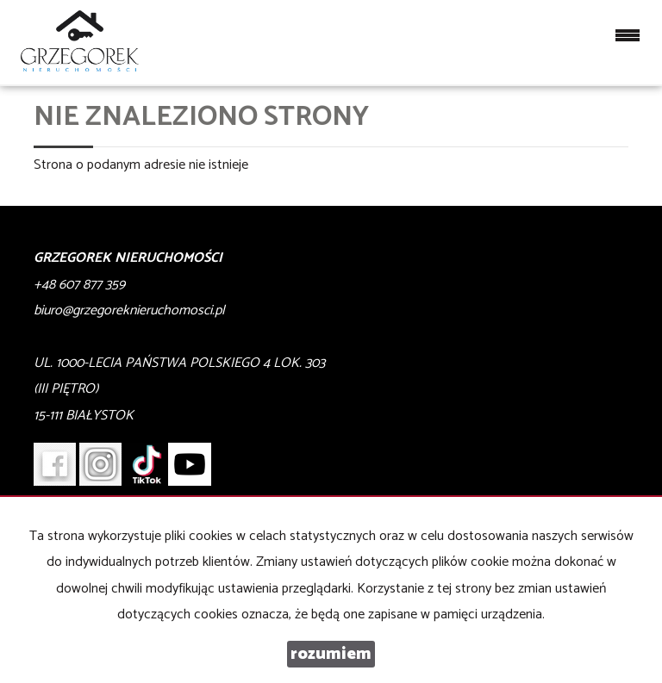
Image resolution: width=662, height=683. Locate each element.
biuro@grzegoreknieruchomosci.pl (129, 310)
